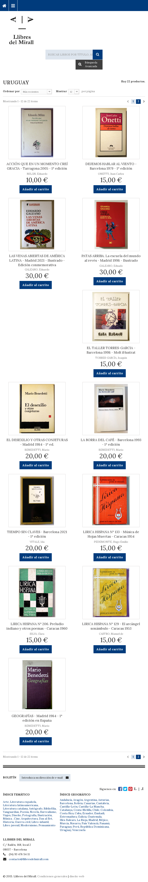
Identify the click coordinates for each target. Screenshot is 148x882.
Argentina (90, 800)
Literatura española (23, 802)
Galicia (82, 816)
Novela (34, 812)
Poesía (24, 812)
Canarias (89, 803)
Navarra (75, 823)
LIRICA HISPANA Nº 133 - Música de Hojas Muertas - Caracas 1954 (111, 534)
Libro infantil (40, 822)
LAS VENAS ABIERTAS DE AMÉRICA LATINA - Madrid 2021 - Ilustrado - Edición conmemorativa (37, 260)
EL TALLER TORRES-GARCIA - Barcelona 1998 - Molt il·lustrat (111, 350)
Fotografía (29, 815)
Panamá (104, 823)
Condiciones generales (52, 876)
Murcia (64, 823)
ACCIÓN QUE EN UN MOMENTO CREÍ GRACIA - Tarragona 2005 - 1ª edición (37, 166)
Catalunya (66, 810)
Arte (6, 802)
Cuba (78, 813)
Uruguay (65, 830)
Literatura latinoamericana (20, 805)
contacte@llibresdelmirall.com (28, 859)
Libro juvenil (11, 825)
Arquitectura (29, 818)
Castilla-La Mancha (91, 806)
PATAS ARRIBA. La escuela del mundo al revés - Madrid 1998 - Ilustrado (111, 258)
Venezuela (78, 830)
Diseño (16, 815)
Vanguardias (11, 812)
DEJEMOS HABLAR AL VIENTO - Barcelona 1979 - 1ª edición (111, 166)
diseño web (76, 876)
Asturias (103, 800)
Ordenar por (11, 91)
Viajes (7, 815)
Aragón (78, 800)
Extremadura (68, 816)
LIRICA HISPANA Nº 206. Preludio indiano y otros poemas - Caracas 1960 (37, 626)
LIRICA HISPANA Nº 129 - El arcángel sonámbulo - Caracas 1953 (111, 626)
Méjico (103, 820)
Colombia (107, 810)
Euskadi (99, 813)
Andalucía (66, 800)
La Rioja (82, 820)
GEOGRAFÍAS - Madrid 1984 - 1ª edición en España (37, 718)
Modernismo (29, 825)
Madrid (93, 820)
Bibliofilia (50, 808)
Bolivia (78, 803)
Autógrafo (36, 808)
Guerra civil (22, 822)
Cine (17, 818)
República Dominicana (94, 826)
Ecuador (87, 813)
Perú (76, 826)
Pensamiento (47, 825)
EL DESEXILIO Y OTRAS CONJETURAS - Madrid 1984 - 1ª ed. (37, 442)
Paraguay (66, 826)
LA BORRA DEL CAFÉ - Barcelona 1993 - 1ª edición (111, 442)
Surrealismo (48, 812)
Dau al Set (45, 818)
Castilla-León (69, 806)
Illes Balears (68, 820)
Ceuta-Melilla (82, 810)
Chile (95, 810)
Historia (8, 822)
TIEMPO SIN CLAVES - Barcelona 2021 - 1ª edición (37, 534)
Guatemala (95, 816)
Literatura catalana (15, 808)
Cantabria (102, 803)
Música (8, 818)
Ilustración (45, 815)
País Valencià (90, 823)
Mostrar (61, 91)
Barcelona (66, 803)
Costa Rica (67, 813)
